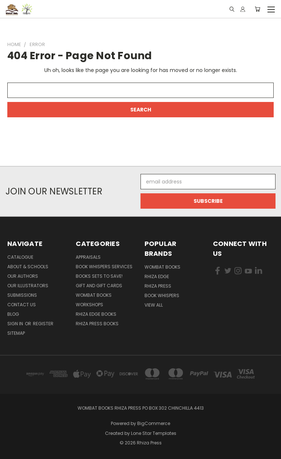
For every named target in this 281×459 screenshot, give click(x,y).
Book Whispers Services (104, 266)
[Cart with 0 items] (257, 9)
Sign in (15, 323)
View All (154, 305)
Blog (13, 314)
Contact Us (21, 304)
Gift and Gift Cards (99, 285)
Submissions (22, 295)
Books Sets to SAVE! (99, 276)
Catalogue (20, 257)
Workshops (89, 304)
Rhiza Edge (157, 276)
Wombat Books (94, 295)
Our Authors (22, 276)
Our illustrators (27, 285)
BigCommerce (153, 423)
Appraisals (88, 257)
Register (43, 323)
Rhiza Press (158, 286)
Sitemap (16, 333)
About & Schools (27, 266)
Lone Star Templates (153, 433)
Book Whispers (162, 295)
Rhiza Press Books (97, 323)
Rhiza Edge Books (96, 314)
